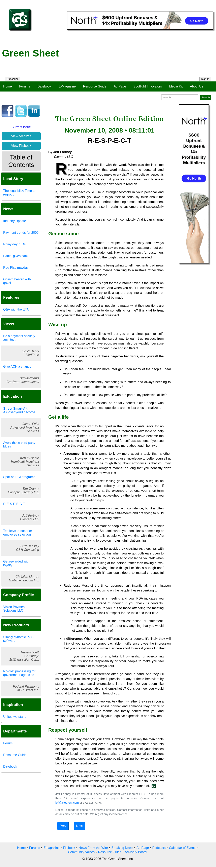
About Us (196, 86)
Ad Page (120, 86)
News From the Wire (93, 848)
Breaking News (122, 848)
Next (79, 826)
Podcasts (159, 848)
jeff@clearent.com (67, 802)
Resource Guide (94, 86)
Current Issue (21, 127)
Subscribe (13, 78)
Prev (63, 826)
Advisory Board (136, 852)
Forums (24, 86)
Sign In (205, 78)
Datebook (44, 86)
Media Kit (176, 86)
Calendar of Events (182, 848)
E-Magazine (67, 86)
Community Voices (81, 852)
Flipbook (69, 848)
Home (7, 86)
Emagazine (51, 848)
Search (205, 97)
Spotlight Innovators (147, 86)
